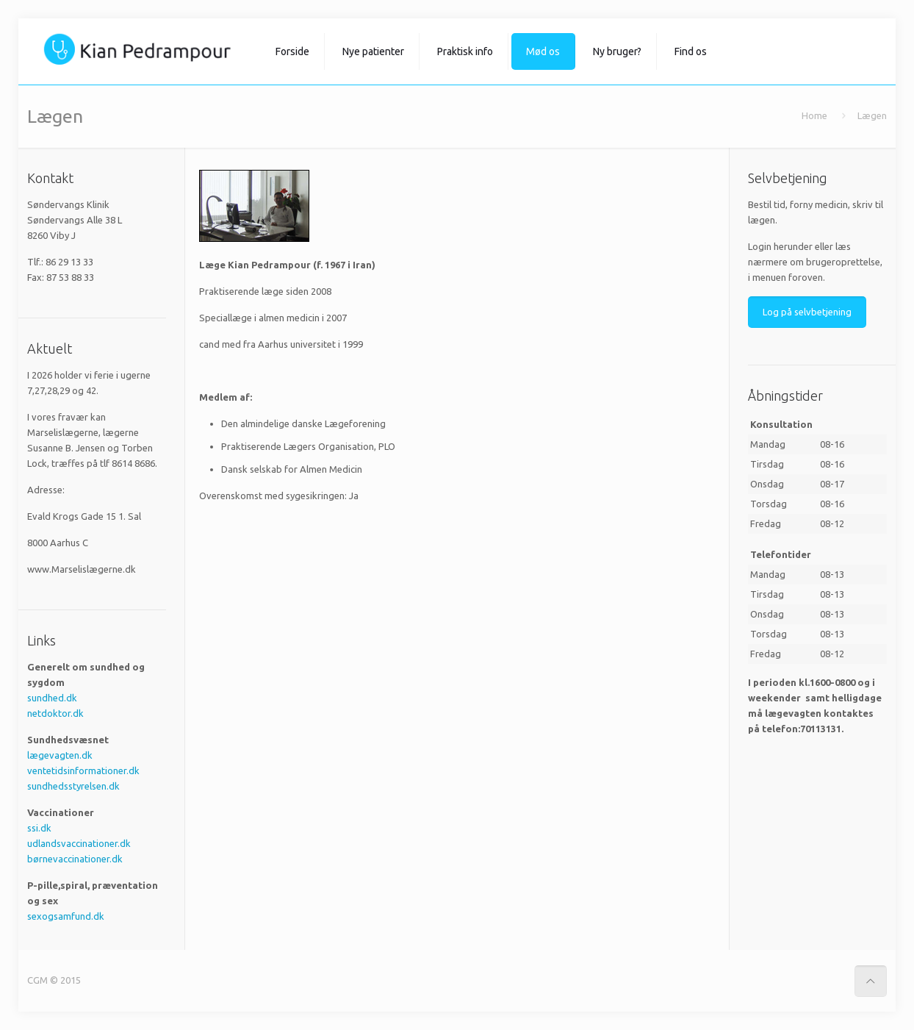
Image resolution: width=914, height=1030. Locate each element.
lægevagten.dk (60, 755)
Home (814, 115)
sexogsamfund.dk (65, 916)
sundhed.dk (52, 698)
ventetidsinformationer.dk (83, 770)
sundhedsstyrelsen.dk (73, 786)
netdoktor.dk (55, 713)
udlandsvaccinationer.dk (79, 843)
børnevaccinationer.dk (75, 859)
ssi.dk (39, 828)
